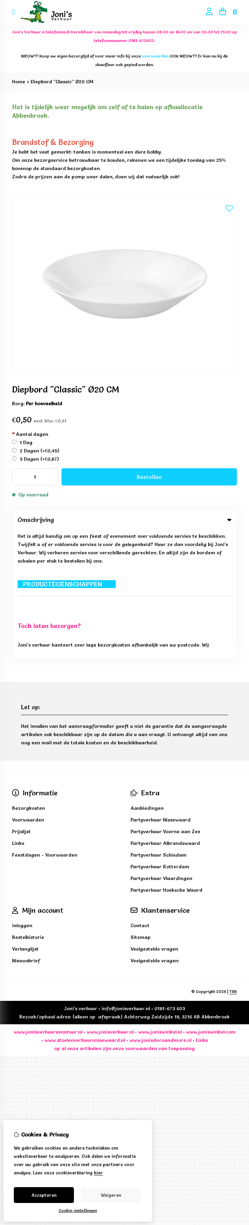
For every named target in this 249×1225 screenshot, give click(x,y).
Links (202, 911)
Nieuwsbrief (26, 831)
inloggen (22, 796)
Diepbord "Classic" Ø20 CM (62, 81)
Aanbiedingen (147, 679)
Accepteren (44, 1195)
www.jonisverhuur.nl (109, 903)
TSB (233, 862)
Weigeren (111, 1195)
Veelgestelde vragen (154, 820)
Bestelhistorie (28, 808)
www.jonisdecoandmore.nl (160, 911)
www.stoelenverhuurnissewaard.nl (85, 911)
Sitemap (141, 808)
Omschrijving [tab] (124, 519)
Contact (140, 796)
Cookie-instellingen (78, 1210)
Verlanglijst (25, 820)
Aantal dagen (30, 434)
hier (98, 1172)
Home (18, 81)
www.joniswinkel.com (211, 903)
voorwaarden (141, 919)
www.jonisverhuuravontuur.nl (48, 903)
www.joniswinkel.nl (160, 903)
